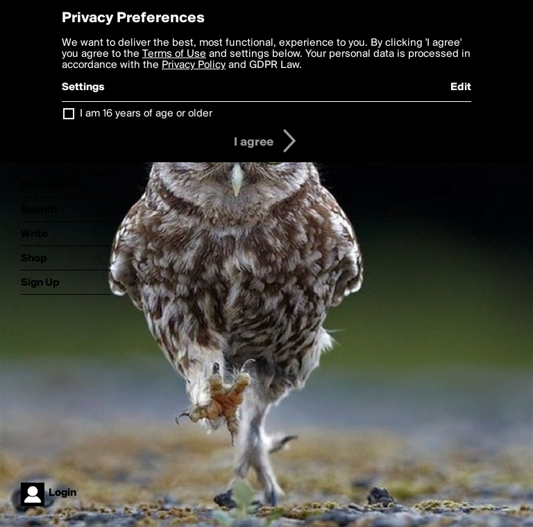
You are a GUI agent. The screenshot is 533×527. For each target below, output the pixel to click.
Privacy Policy (194, 65)
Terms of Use (174, 54)
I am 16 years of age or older (146, 113)
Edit (460, 87)
